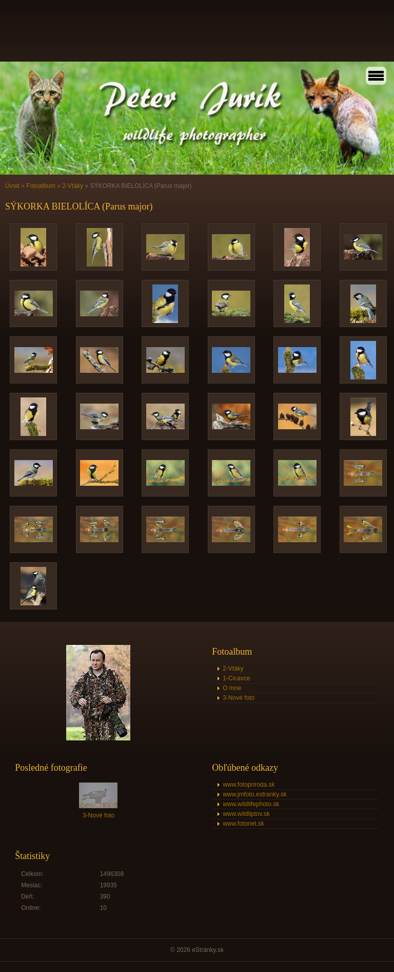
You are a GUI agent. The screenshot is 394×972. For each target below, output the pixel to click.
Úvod (12, 185)
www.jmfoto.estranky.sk (254, 794)
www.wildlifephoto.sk (251, 804)
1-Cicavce (236, 678)
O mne (232, 688)
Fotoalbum (40, 185)
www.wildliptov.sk (246, 813)
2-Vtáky (72, 185)
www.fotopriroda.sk (248, 784)
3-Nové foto (238, 697)
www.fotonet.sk (243, 823)
